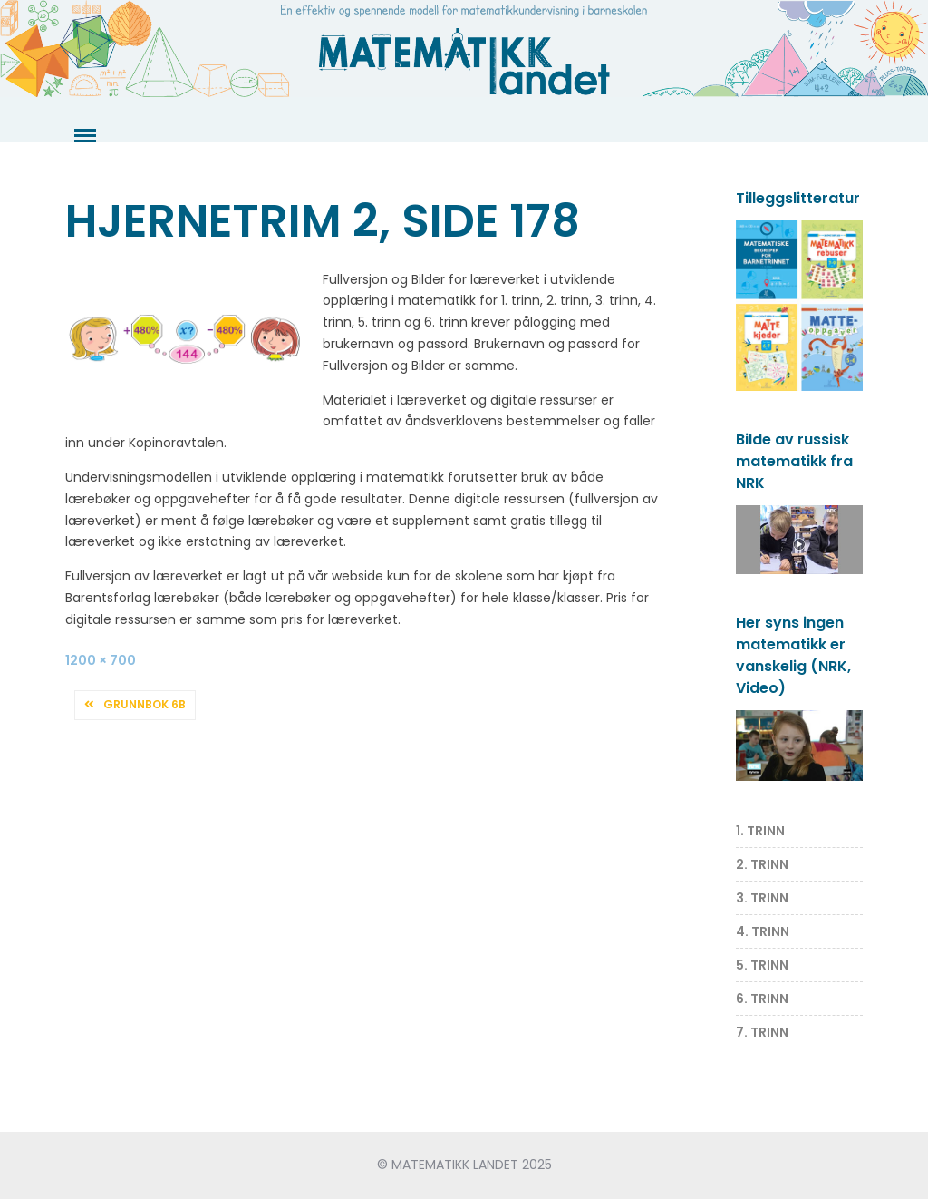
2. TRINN (762, 864)
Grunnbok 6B (144, 704)
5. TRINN (762, 965)
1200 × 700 (100, 660)
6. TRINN (762, 998)
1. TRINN (760, 831)
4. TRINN (762, 931)
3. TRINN (762, 898)
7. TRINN (762, 1032)
